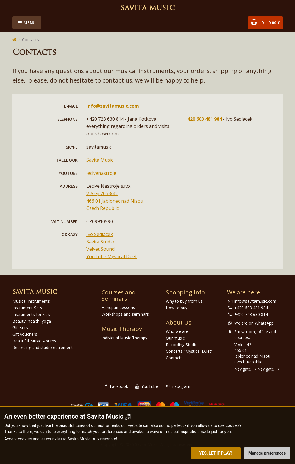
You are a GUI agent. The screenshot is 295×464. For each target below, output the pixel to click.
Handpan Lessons (118, 307)
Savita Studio (100, 242)
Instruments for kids (31, 314)
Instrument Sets (27, 307)
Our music (175, 338)
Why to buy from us (184, 301)
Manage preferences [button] (267, 453)
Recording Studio (181, 344)
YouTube (146, 386)
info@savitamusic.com (112, 106)
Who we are (177, 331)
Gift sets (20, 327)
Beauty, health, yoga (31, 321)
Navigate (245, 369)
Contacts (30, 39)
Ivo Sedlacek (99, 234)
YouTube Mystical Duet (111, 256)
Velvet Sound (100, 249)
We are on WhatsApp (254, 323)
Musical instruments (31, 301)
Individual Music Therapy (124, 337)
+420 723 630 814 (251, 314)
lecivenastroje (101, 173)
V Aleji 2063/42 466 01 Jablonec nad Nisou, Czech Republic (115, 200)
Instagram (177, 386)
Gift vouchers (24, 334)
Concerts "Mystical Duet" (189, 351)
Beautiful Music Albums (34, 341)
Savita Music (148, 8)
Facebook (116, 386)
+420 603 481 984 (203, 119)
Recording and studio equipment (42, 347)
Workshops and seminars (125, 314)
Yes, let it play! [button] (215, 453)
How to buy (176, 307)
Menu (27, 22)
